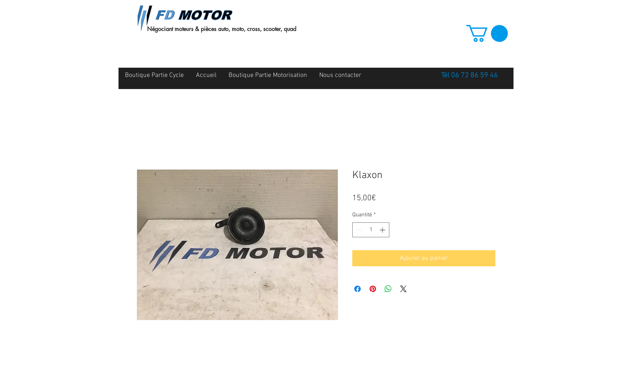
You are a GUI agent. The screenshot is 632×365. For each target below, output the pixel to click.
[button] (487, 33)
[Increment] (383, 230)
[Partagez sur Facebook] (357, 289)
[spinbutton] (371, 230)
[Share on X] (403, 289)
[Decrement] (358, 230)
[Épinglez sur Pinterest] (373, 289)
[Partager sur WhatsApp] (388, 289)
